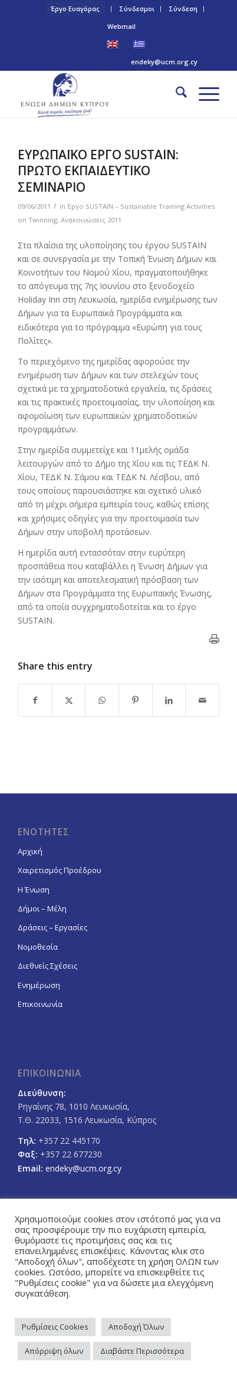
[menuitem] (75, 9)
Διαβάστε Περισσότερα (142, 1351)
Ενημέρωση (39, 985)
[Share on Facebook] (35, 700)
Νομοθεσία (38, 946)
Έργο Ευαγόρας (75, 8)
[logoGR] (98, 93)
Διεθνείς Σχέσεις (47, 965)
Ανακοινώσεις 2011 (91, 219)
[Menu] (203, 93)
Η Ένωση (34, 889)
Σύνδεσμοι (136, 8)
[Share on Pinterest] (135, 700)
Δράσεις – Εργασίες (52, 927)
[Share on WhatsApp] (102, 700)
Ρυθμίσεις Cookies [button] (55, 1326)
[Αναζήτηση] (175, 93)
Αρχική (30, 851)
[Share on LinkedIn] (169, 700)
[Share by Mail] (202, 700)
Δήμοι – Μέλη (42, 908)
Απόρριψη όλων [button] (54, 1351)
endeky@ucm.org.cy (164, 61)
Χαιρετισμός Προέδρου (59, 870)
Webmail (121, 26)
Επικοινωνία (40, 1004)
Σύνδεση (183, 8)
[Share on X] (68, 700)
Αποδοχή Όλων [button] (136, 1326)
